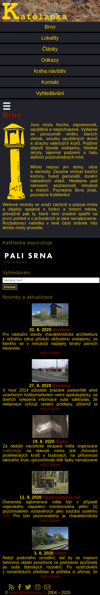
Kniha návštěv (50, 71)
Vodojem (62, 329)
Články (50, 49)
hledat (10, 287)
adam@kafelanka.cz (28, 592)
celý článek (50, 353)
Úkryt (60, 553)
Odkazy (50, 60)
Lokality (50, 38)
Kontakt (50, 82)
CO (6, 516)
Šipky (61, 441)
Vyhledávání (50, 93)
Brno (49, 27)
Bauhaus (61, 385)
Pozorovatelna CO (61, 497)
